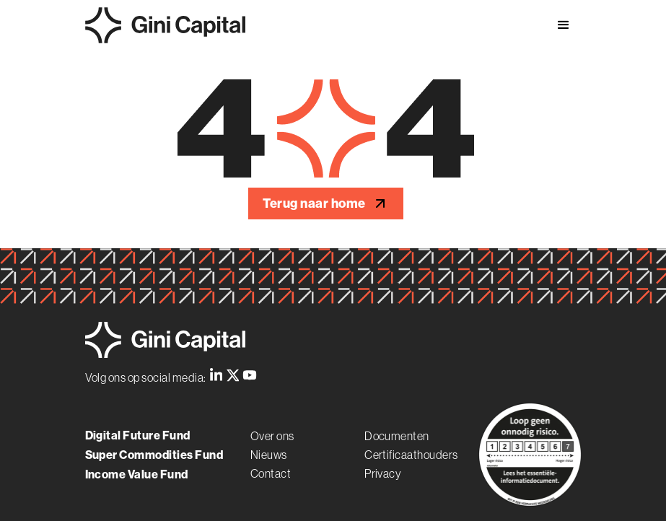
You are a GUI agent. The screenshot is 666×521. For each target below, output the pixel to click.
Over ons (272, 435)
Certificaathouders (411, 454)
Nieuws (268, 454)
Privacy (382, 473)
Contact (270, 473)
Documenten (396, 435)
